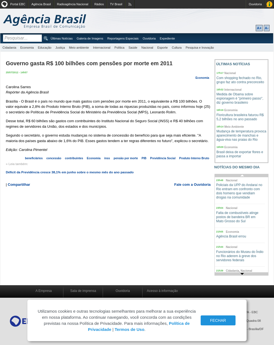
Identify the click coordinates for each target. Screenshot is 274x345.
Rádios (99, 4)
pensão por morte (126, 158)
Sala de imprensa (83, 291)
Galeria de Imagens (90, 38)
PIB (144, 158)
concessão (53, 158)
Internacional (101, 47)
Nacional (147, 47)
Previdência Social (162, 158)
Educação (44, 47)
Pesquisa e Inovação (200, 47)
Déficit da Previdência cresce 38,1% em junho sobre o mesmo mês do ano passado (70, 172)
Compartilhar (19, 184)
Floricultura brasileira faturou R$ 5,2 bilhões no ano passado (240, 117)
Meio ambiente (79, 47)
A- (267, 28)
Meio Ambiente (234, 126)
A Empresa (43, 291)
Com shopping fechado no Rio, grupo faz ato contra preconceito (240, 80)
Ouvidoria (255, 4)
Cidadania (9, 47)
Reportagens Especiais (123, 38)
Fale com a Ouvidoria (192, 184)
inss (107, 158)
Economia (27, 47)
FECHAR (218, 320)
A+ (259, 28)
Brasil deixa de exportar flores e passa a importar (239, 154)
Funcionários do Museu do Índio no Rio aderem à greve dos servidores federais (239, 256)
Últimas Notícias (62, 38)
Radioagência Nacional (72, 4)
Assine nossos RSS (130, 4)
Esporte (162, 47)
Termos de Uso (129, 329)
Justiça (60, 47)
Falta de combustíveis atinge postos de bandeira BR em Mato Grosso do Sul (237, 217)
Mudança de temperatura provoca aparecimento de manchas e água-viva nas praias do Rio (241, 135)
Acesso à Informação (269, 4)
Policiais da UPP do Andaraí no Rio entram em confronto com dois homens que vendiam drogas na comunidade (239, 191)
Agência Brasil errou (231, 236)
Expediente (167, 38)
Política (120, 47)
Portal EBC (17, 4)
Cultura (177, 47)
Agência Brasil (41, 4)
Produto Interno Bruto (194, 158)
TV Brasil (116, 4)
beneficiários (34, 158)
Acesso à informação (162, 291)
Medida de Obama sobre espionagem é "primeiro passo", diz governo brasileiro (239, 98)
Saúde (132, 47)
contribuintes (74, 158)
